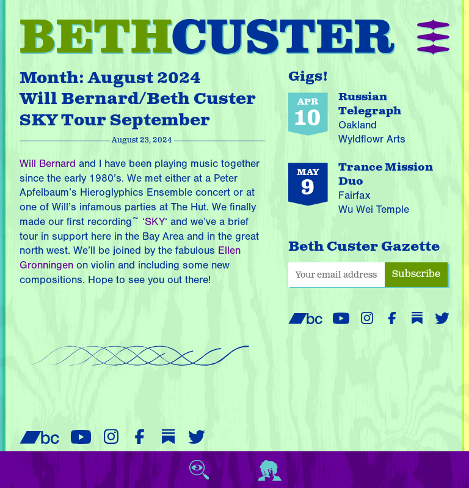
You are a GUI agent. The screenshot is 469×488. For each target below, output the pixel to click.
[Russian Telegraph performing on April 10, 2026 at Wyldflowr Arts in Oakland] (368, 119)
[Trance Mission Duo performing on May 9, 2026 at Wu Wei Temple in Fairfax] (368, 189)
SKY (155, 221)
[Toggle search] (199, 469)
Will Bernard (48, 163)
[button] (433, 38)
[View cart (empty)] (234, 469)
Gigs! (308, 77)
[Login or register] (270, 469)
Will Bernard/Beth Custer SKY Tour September (138, 110)
